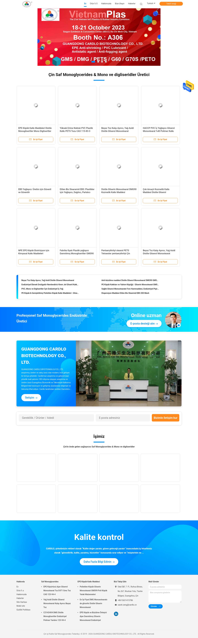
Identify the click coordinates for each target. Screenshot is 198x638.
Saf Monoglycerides (50, 582)
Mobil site (20, 606)
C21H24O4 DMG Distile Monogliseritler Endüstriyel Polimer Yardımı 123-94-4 (55, 616)
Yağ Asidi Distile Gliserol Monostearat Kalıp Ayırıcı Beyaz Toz (57, 603)
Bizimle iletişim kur (165, 417)
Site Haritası (21, 602)
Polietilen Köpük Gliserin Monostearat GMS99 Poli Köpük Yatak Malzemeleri (93, 590)
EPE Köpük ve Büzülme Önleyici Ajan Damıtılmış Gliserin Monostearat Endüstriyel (93, 616)
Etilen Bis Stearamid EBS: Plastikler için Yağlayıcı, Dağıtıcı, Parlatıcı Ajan (77, 192)
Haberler (20, 598)
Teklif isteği (171, 4)
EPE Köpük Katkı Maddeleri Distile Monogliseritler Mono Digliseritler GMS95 (35, 131)
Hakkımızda (21, 594)
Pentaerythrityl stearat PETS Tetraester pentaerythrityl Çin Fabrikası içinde (115, 253)
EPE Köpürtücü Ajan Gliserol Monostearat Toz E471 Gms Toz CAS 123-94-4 (57, 590)
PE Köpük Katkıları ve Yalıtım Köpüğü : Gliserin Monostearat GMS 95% (130, 285)
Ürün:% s (20, 590)
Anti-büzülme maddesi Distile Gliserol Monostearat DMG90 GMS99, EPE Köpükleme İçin (130, 281)
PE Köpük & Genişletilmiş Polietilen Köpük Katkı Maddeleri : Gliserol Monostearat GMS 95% (50, 294)
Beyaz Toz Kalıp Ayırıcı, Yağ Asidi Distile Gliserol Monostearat (47, 281)
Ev (17, 587)
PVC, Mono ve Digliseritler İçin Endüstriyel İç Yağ (42, 289)
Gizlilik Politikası (23, 610)
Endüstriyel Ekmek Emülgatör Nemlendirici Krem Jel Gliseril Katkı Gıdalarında (50, 285)
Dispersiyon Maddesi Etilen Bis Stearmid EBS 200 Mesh (125, 294)
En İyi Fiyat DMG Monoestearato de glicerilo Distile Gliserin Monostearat (93, 603)
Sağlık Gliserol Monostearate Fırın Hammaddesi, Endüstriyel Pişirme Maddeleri (130, 289)
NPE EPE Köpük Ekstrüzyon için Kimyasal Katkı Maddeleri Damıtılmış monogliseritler (33, 253)
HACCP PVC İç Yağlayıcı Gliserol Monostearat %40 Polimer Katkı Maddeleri (159, 131)
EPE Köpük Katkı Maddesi (89, 582)
